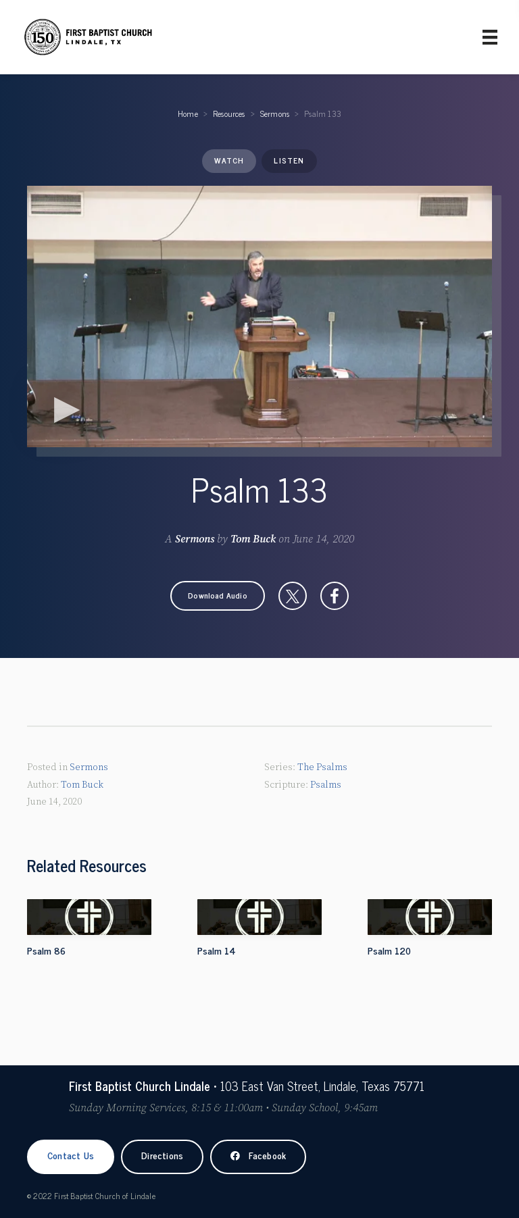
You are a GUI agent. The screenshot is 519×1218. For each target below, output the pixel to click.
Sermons (274, 113)
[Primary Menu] (489, 37)
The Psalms (322, 767)
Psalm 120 (389, 950)
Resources (229, 113)
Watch (229, 160)
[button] (217, 596)
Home (188, 113)
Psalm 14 (216, 950)
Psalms (325, 785)
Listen (289, 160)
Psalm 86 (46, 950)
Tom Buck (253, 539)
